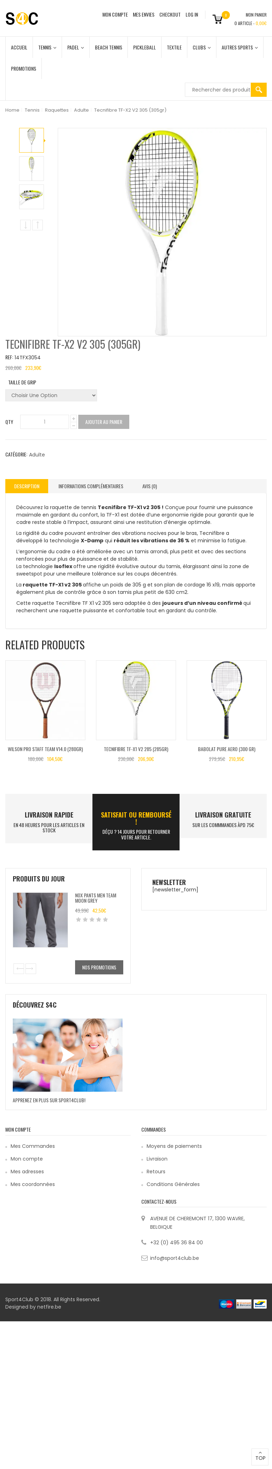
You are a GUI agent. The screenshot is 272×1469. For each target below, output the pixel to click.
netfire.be (49, 1306)
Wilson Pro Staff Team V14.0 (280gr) (45, 749)
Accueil (19, 47)
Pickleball (144, 47)
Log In (192, 14)
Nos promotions (99, 967)
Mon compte (27, 1158)
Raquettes (57, 110)
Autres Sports (240, 47)
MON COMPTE (115, 14)
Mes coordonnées (33, 1184)
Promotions (23, 68)
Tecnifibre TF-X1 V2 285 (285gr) (136, 749)
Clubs (202, 47)
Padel (75, 47)
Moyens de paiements (174, 1146)
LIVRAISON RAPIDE (49, 814)
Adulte (81, 110)
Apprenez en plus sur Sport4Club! (49, 1100)
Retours (156, 1171)
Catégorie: (16, 454)
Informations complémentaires (90, 486)
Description (26, 486)
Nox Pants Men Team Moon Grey (95, 897)
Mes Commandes (33, 1146)
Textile (174, 47)
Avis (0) (149, 486)
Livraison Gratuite (223, 814)
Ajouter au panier (103, 421)
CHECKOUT (170, 14)
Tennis (47, 47)
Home (12, 110)
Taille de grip (22, 382)
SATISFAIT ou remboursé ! (136, 818)
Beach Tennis (108, 47)
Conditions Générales (173, 1184)
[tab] (26, 486)
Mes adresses (27, 1171)
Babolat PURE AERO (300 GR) (226, 749)
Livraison (157, 1158)
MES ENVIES (143, 14)
